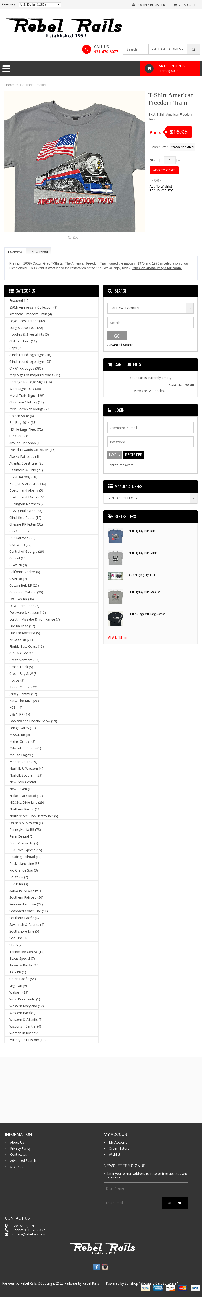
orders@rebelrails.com (29, 1234)
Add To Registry (161, 190)
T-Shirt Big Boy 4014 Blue (141, 530)
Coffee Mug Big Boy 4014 (141, 574)
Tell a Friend (39, 252)
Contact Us (18, 1154)
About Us (17, 1142)
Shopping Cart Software (158, 1283)
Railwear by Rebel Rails (81, 1283)
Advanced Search (120, 344)
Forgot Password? (121, 464)
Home (9, 85)
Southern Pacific (33, 85)
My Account (118, 1142)
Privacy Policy (20, 1148)
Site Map (16, 1167)
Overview (15, 252)
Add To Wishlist (161, 186)
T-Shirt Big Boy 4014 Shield (142, 552)
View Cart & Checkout (150, 391)
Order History (119, 1148)
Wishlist (114, 1154)
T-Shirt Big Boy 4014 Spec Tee (143, 591)
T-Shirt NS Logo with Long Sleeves (146, 613)
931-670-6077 (106, 52)
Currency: (9, 4)
